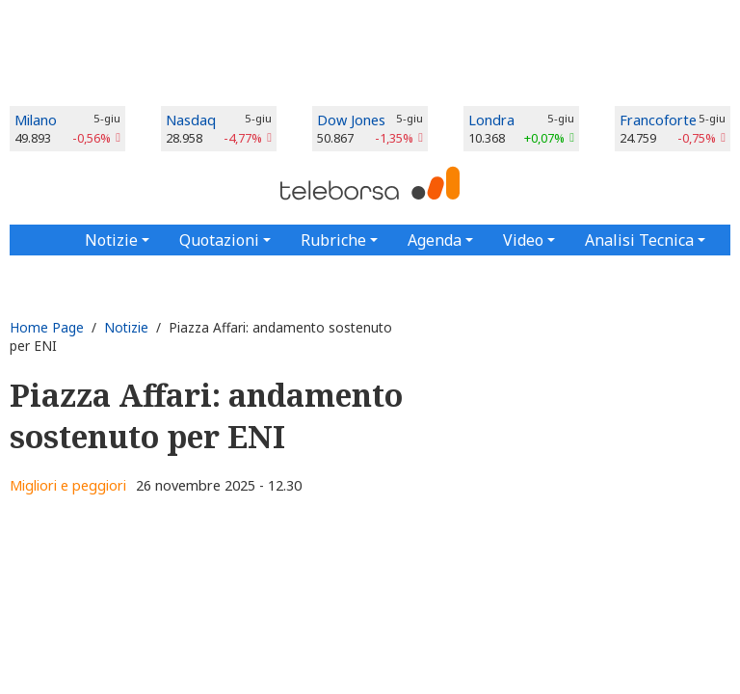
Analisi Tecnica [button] (639, 240)
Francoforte (658, 120)
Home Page (47, 327)
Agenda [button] (435, 240)
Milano (35, 120)
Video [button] (523, 240)
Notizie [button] (111, 240)
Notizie (126, 327)
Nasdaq (191, 120)
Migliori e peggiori (68, 485)
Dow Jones (351, 120)
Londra (491, 120)
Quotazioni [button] (219, 240)
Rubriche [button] (333, 240)
